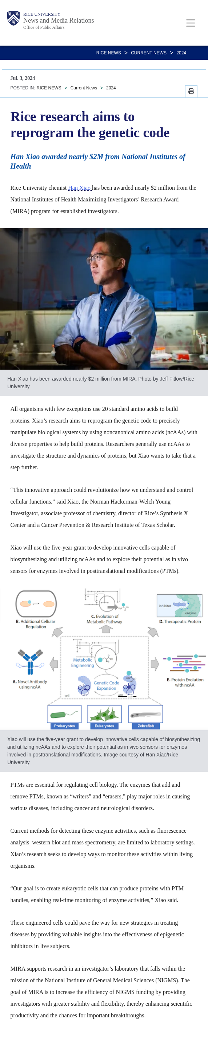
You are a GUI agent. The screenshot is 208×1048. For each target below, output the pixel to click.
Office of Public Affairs (43, 27)
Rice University (41, 14)
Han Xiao (80, 188)
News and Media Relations (58, 20)
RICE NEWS (108, 52)
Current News (149, 52)
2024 (181, 52)
